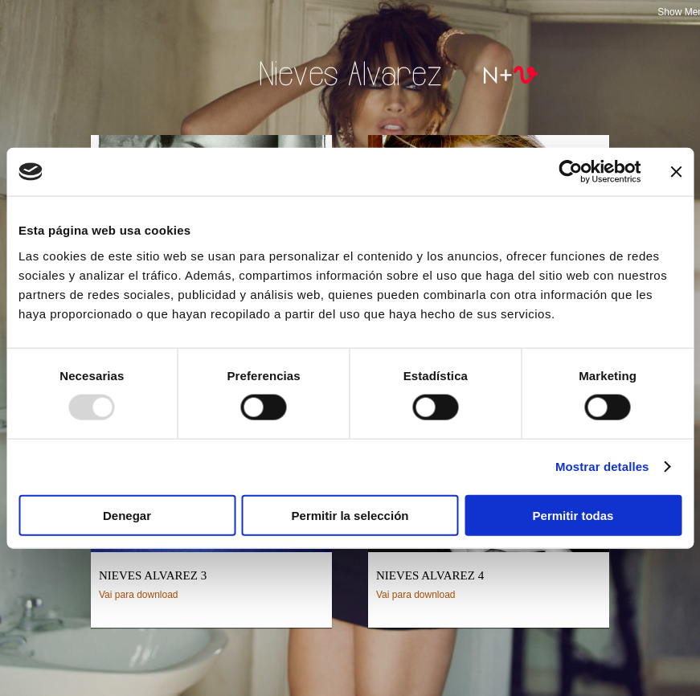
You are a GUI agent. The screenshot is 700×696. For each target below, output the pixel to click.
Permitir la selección (350, 515)
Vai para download (138, 594)
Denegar (127, 515)
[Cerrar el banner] (676, 172)
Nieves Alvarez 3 (153, 575)
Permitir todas (573, 515)
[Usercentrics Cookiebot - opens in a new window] (570, 172)
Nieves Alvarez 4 (430, 575)
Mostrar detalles (602, 466)
